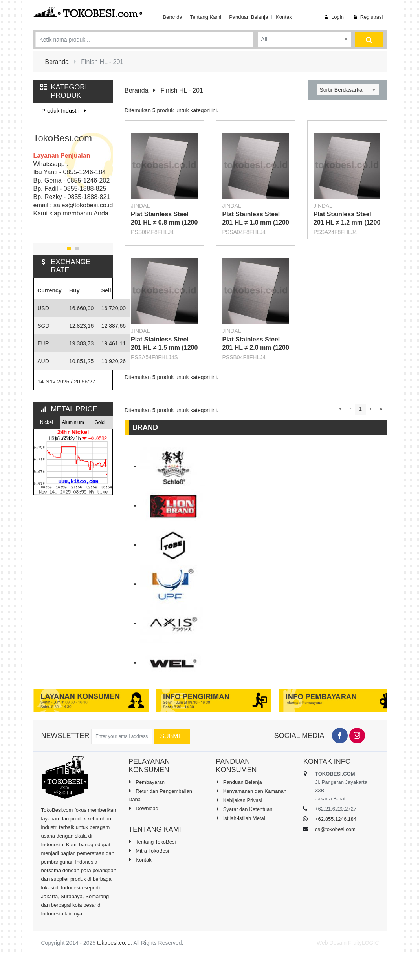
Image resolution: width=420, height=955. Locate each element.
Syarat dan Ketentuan (244, 809)
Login (333, 17)
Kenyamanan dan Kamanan (251, 791)
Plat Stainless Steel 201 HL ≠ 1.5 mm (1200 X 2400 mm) (164, 347)
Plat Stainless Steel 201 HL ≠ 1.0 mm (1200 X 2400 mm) (255, 222)
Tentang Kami (206, 17)
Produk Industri (65, 111)
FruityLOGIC (363, 943)
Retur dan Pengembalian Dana (160, 795)
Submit (171, 736)
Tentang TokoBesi (152, 841)
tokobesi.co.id (114, 943)
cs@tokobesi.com (335, 829)
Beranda (172, 17)
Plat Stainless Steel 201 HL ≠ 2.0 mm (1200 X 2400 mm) (255, 347)
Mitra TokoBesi (148, 850)
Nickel (46, 422)
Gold (100, 422)
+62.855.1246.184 (335, 819)
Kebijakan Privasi (239, 800)
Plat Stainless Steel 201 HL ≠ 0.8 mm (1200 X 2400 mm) (164, 222)
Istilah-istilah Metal (240, 818)
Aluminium (73, 422)
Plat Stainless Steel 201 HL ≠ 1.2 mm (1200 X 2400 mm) (347, 222)
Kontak (284, 17)
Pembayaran (146, 782)
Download (143, 808)
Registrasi (367, 17)
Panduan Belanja (248, 17)
